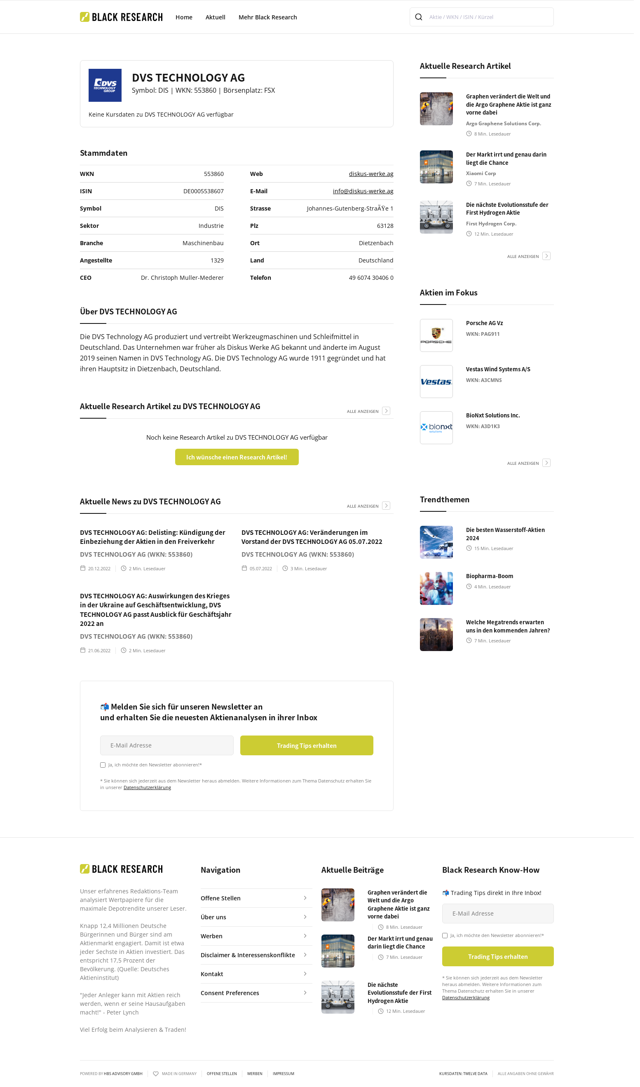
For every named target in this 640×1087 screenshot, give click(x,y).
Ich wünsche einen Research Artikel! (236, 457)
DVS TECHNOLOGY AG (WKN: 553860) (136, 554)
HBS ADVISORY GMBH (123, 1073)
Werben (255, 1073)
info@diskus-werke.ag (363, 191)
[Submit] (419, 17)
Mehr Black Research (268, 17)
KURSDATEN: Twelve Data (463, 1073)
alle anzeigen (363, 411)
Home (184, 17)
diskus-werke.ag (371, 174)
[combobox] (482, 16)
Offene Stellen (222, 1073)
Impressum (283, 1073)
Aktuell (215, 17)
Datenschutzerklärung (147, 787)
